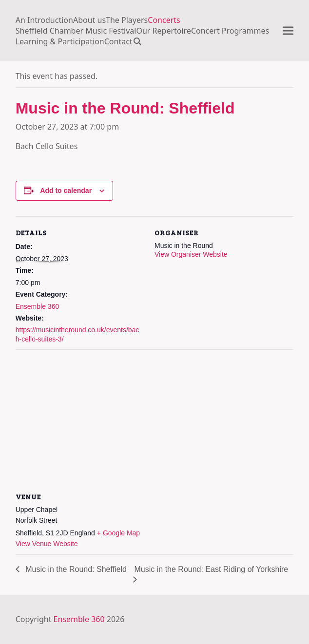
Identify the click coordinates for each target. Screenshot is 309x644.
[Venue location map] (155, 419)
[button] (140, 41)
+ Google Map (118, 533)
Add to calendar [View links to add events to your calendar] (66, 190)
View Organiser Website (191, 254)
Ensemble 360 (37, 306)
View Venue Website (47, 544)
